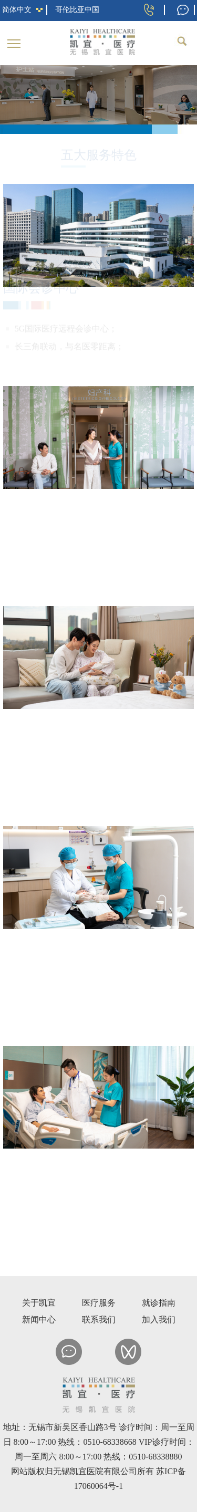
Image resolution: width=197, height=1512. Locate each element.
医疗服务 (99, 1302)
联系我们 (99, 1319)
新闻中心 (39, 1319)
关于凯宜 (39, 1302)
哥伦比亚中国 (77, 10)
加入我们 (158, 1319)
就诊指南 (158, 1302)
